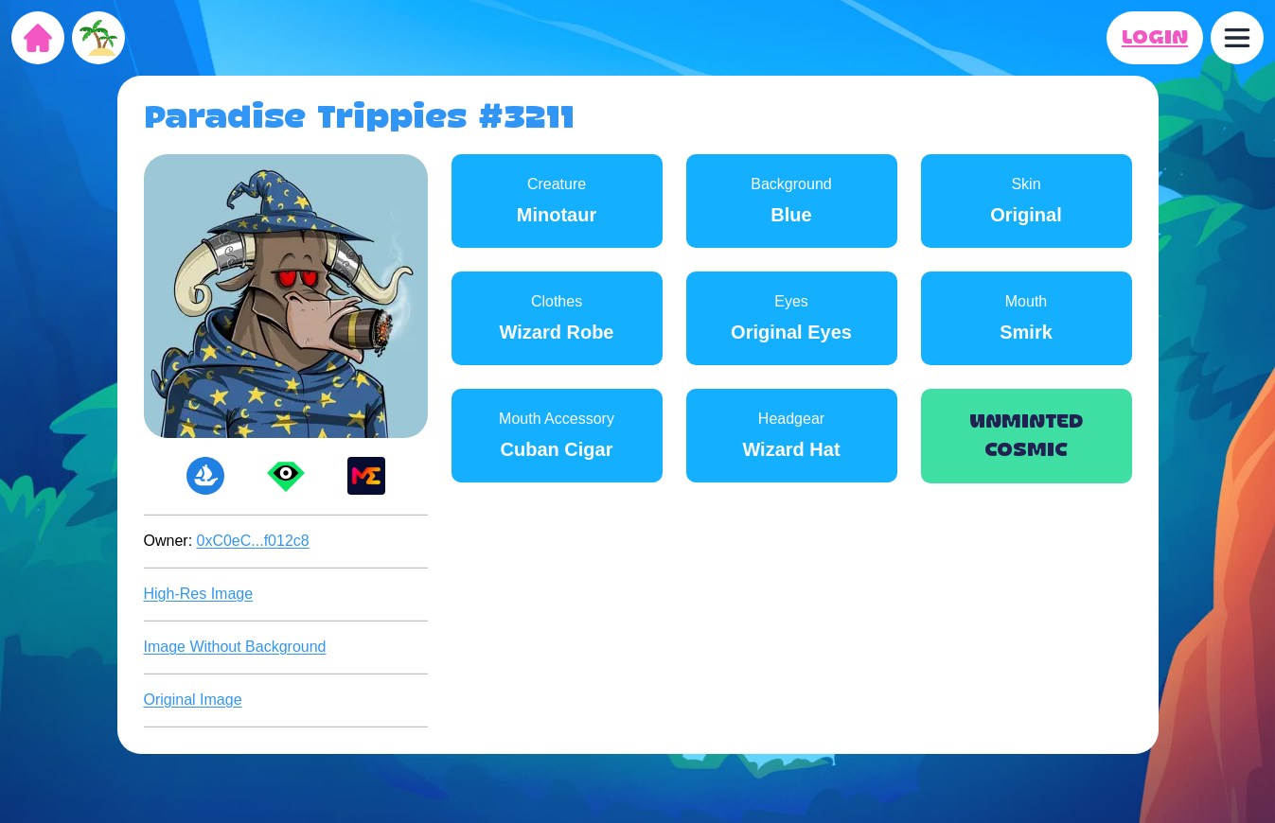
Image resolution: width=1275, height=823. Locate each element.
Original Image (193, 700)
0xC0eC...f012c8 (253, 541)
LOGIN (1155, 37)
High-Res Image (199, 594)
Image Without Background (235, 647)
